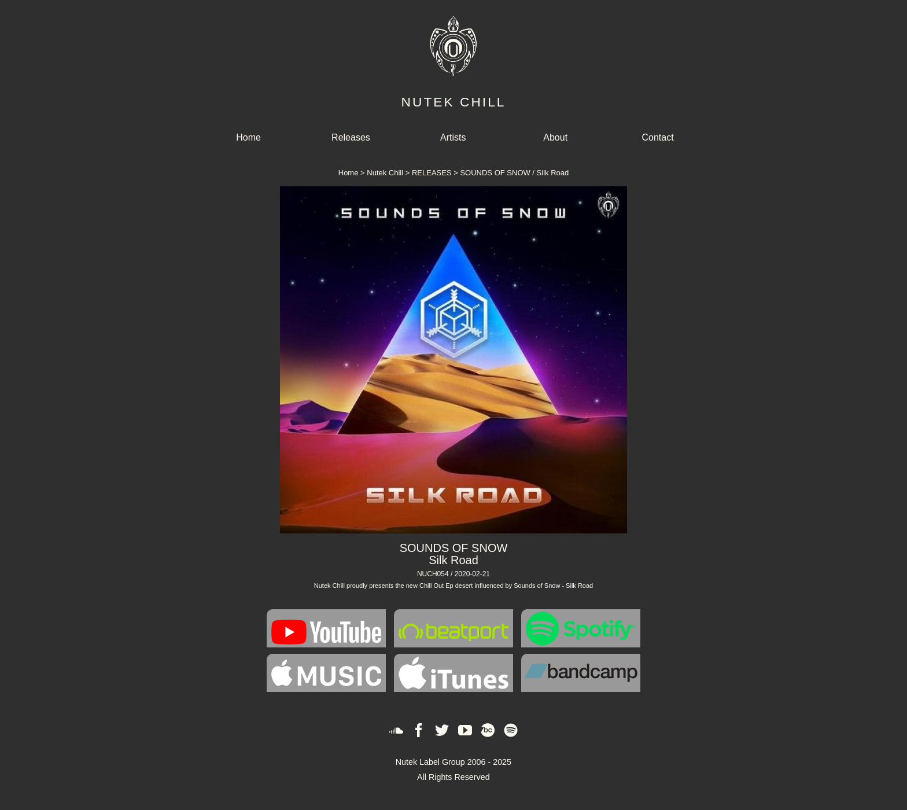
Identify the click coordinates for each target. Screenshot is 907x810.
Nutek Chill (385, 172)
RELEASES (432, 172)
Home (248, 137)
